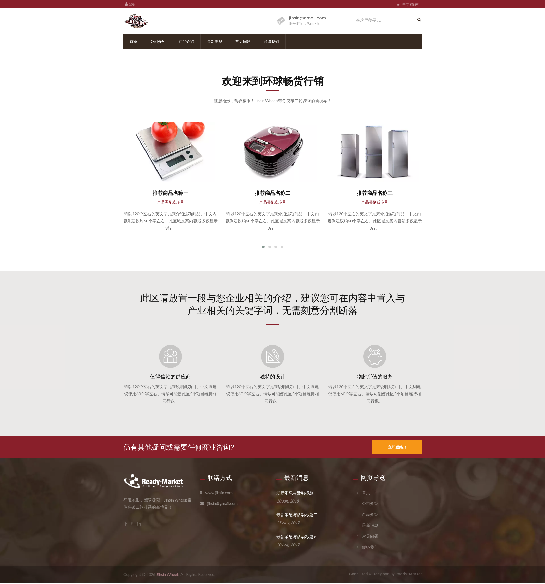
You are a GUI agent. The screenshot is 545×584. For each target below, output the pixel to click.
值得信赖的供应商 (170, 377)
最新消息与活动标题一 (296, 494)
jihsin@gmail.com (307, 18)
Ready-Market (409, 575)
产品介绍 (186, 41)
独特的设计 (272, 377)
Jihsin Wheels (168, 575)
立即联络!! (397, 448)
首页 (133, 41)
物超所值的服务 (375, 377)
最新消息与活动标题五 (296, 538)
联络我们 (271, 41)
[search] (418, 19)
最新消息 (214, 41)
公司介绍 (158, 41)
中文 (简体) (410, 4)
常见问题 (243, 41)
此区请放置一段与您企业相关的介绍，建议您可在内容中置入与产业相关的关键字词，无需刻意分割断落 (273, 304)
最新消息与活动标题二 (296, 516)
